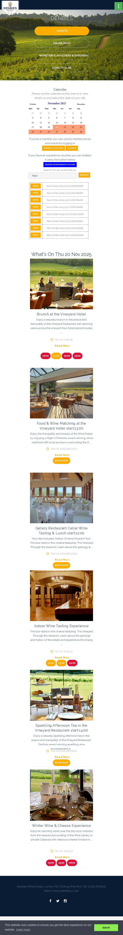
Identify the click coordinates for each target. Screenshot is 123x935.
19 (49, 127)
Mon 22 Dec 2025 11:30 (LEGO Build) (65, 221)
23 (81, 127)
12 (49, 122)
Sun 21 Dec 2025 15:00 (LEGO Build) (65, 207)
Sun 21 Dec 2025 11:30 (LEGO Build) (65, 193)
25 (41, 132)
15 (73, 122)
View (35, 186)
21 (65, 127)
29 (49, 113)
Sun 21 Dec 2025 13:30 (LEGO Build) (65, 200)
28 (41, 113)
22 (73, 127)
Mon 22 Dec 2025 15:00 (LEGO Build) (65, 235)
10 (33, 122)
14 (65, 122)
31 (65, 113)
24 (33, 132)
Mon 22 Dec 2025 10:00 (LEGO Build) (65, 214)
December (81, 104)
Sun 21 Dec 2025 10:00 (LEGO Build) (65, 186)
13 (57, 122)
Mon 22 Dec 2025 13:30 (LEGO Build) (65, 228)
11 (41, 122)
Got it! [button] (106, 927)
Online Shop (62, 43)
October (33, 104)
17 (33, 127)
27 (33, 113)
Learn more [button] (23, 929)
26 (49, 132)
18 (41, 127)
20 (57, 127)
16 (81, 122)
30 (57, 113)
